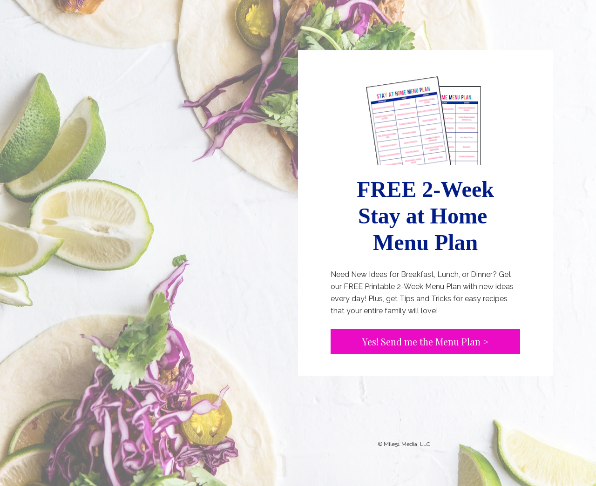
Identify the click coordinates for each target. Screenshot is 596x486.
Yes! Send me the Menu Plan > (425, 341)
